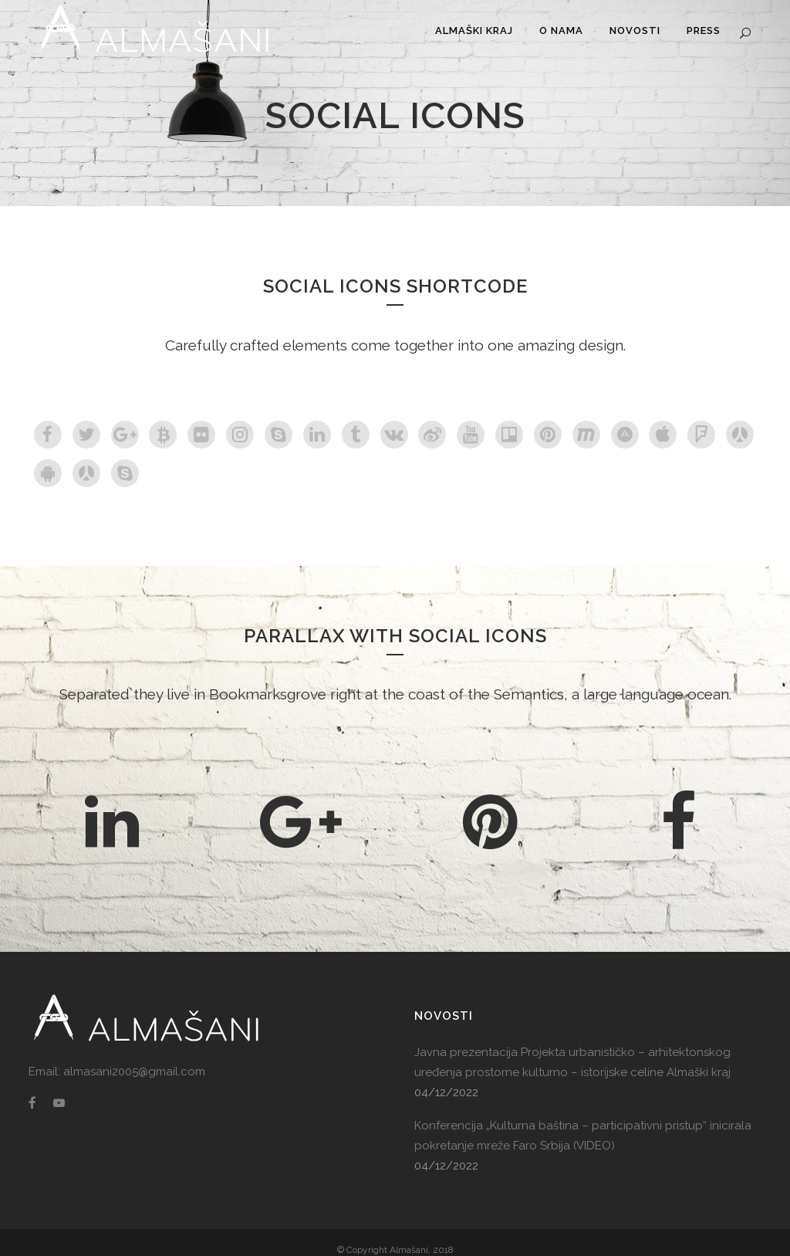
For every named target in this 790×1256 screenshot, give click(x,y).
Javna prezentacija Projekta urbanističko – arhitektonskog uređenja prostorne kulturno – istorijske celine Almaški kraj (572, 1062)
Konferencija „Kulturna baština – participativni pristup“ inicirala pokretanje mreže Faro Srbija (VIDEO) (582, 1136)
